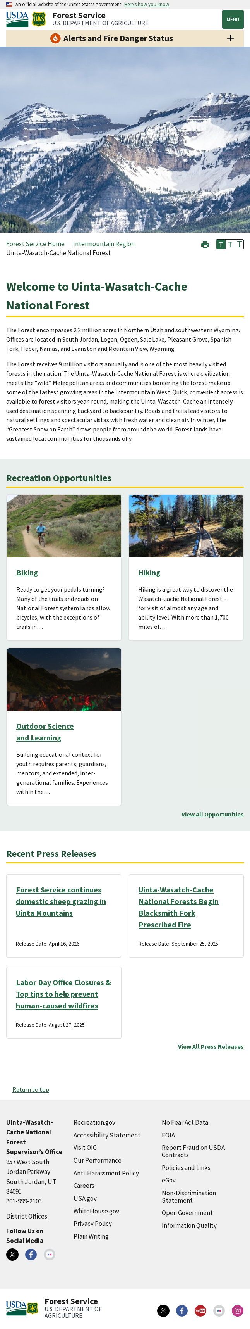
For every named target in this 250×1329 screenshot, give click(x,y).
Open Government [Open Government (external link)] (187, 1212)
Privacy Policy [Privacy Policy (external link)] (93, 1223)
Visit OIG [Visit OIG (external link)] (85, 1147)
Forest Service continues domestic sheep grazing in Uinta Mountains (61, 901)
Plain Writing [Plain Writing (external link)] (91, 1236)
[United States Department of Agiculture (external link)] (19, 19)
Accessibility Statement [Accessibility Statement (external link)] (107, 1135)
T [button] (221, 244)
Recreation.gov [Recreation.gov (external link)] (94, 1122)
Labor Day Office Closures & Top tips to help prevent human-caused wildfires (63, 993)
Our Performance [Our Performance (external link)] (98, 1160)
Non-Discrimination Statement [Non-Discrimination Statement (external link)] (189, 1197)
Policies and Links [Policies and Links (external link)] (186, 1167)
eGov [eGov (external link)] (169, 1180)
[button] (205, 243)
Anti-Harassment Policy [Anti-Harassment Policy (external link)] (106, 1173)
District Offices (26, 1216)
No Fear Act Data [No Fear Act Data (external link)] (185, 1122)
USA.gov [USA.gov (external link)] (85, 1198)
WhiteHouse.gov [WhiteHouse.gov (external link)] (96, 1211)
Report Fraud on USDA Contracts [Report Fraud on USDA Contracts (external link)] (193, 1151)
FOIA (168, 1135)
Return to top (30, 1089)
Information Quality (189, 1225)
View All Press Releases (211, 1046)
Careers (84, 1185)
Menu (233, 19)
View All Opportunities (213, 814)
